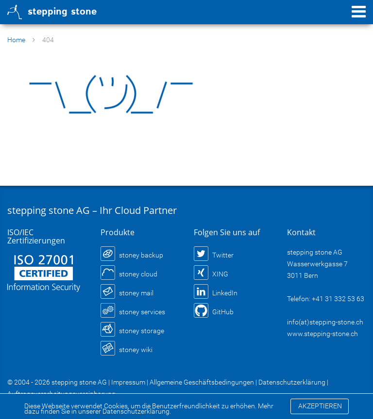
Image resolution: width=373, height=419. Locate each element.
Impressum (128, 382)
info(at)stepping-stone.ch (325, 322)
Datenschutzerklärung (291, 382)
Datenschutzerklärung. (136, 411)
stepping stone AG (79, 382)
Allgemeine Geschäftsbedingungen (202, 382)
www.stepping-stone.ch (322, 334)
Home (16, 40)
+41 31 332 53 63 (338, 299)
